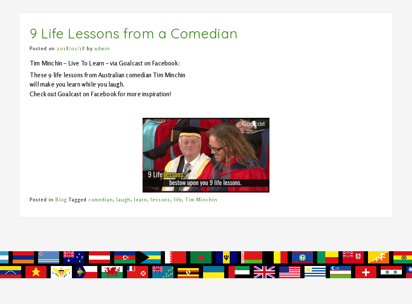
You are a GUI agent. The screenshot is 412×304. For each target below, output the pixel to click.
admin (102, 48)
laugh (123, 199)
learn (140, 199)
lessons (160, 199)
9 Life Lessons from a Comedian (133, 33)
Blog (61, 199)
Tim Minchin (201, 199)
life (178, 199)
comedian (100, 199)
